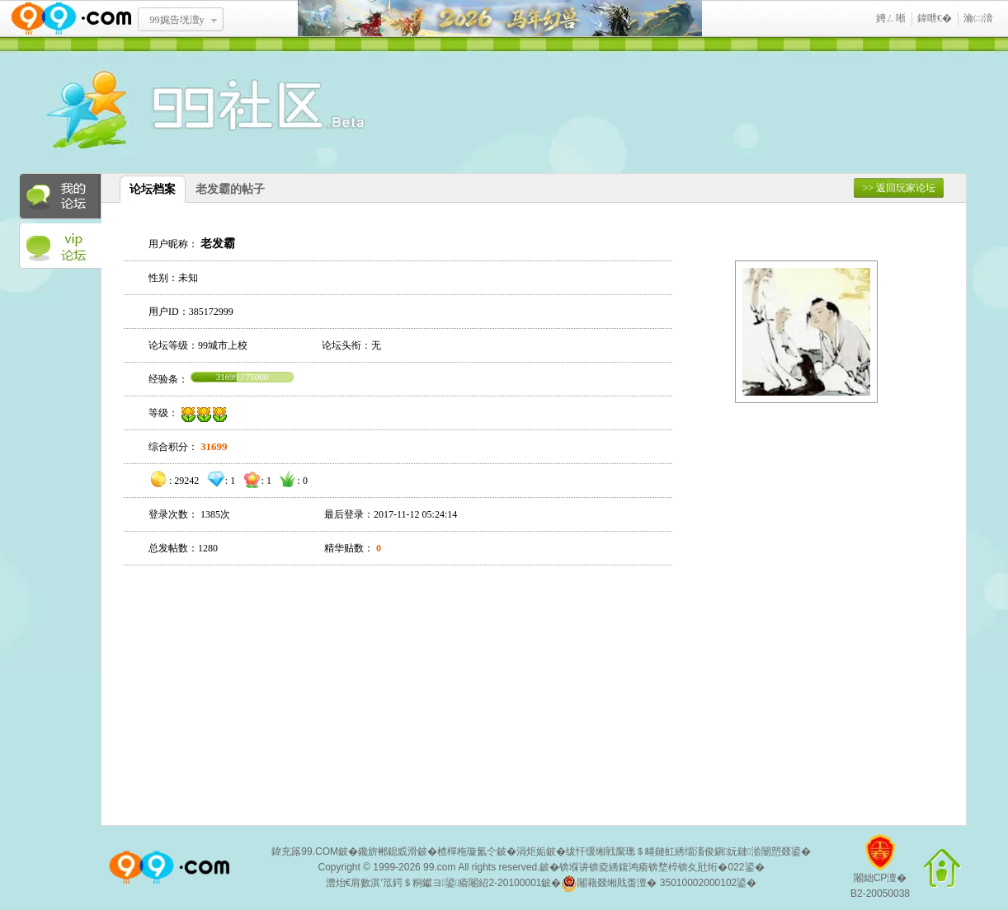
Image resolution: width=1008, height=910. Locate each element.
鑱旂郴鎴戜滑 (387, 851)
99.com (439, 867)
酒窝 (146, 111)
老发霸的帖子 (230, 189)
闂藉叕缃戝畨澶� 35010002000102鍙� (658, 883)
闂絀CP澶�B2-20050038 (880, 872)
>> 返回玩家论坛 (898, 188)
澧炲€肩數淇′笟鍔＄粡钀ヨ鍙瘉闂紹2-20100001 (434, 883)
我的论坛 (60, 196)
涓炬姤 (531, 851)
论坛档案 (153, 189)
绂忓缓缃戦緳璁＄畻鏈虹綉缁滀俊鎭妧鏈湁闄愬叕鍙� (688, 851)
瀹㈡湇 (978, 18)
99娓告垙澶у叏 (177, 25)
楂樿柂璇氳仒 (467, 851)
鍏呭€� (934, 18)
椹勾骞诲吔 (500, 18)
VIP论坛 (60, 246)
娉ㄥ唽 (891, 18)
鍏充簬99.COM (304, 851)
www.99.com (71, 18)
